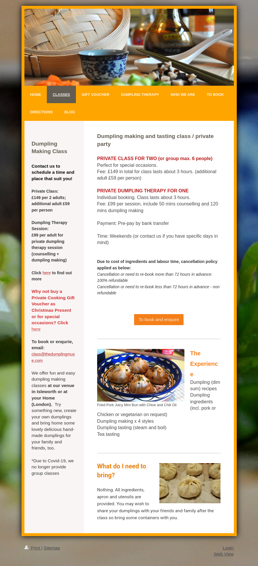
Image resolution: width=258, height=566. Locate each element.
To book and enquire (158, 319)
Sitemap (52, 547)
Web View (224, 553)
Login (228, 547)
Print (32, 547)
